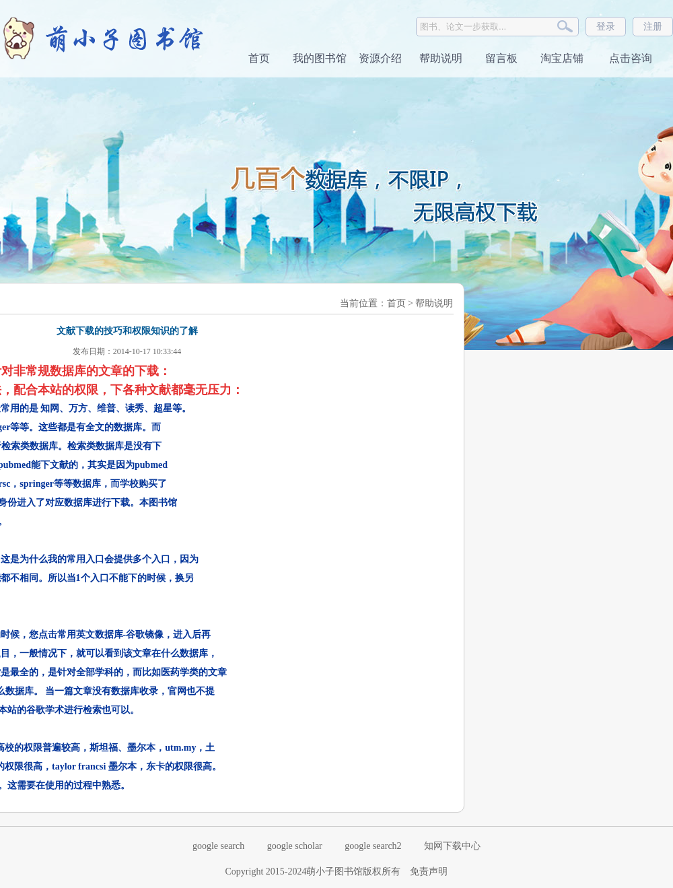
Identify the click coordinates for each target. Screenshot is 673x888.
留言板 (501, 58)
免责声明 (429, 871)
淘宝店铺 (561, 58)
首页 (259, 58)
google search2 (373, 846)
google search (218, 846)
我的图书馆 (320, 58)
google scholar (294, 846)
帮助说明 (440, 58)
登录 (605, 27)
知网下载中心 (452, 846)
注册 (652, 27)
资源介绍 (380, 58)
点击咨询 (629, 58)
